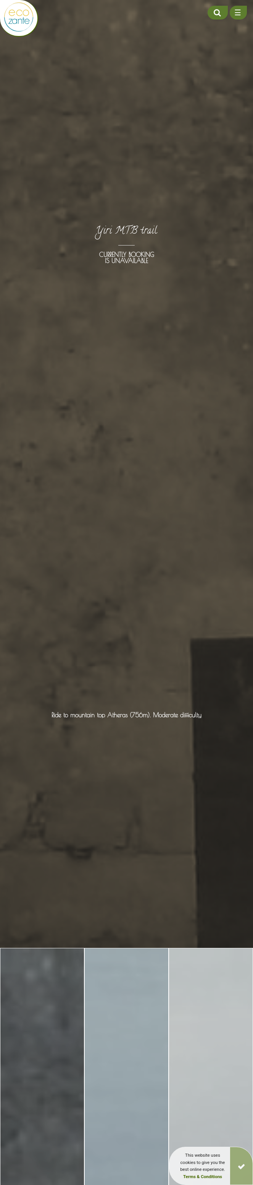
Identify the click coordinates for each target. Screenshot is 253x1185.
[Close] (241, 1166)
